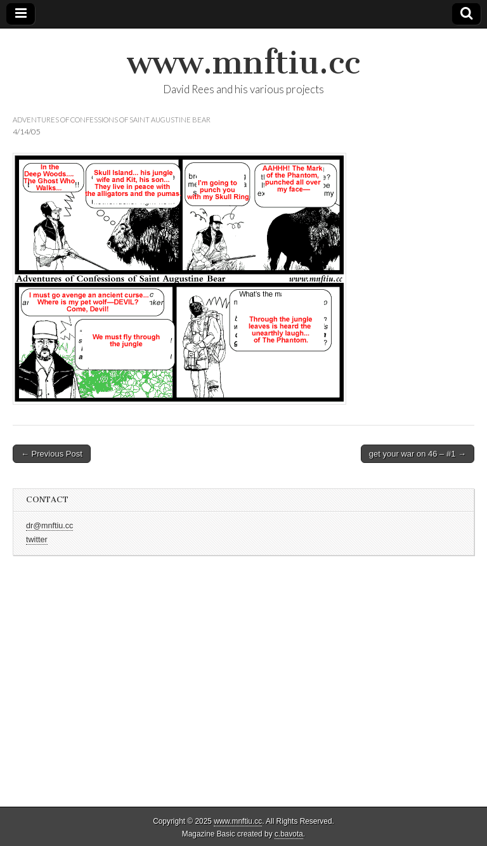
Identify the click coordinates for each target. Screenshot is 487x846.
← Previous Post (51, 454)
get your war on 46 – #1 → (417, 454)
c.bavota (289, 834)
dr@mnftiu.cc (49, 525)
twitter (37, 539)
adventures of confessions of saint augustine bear (112, 119)
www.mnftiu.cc (243, 62)
